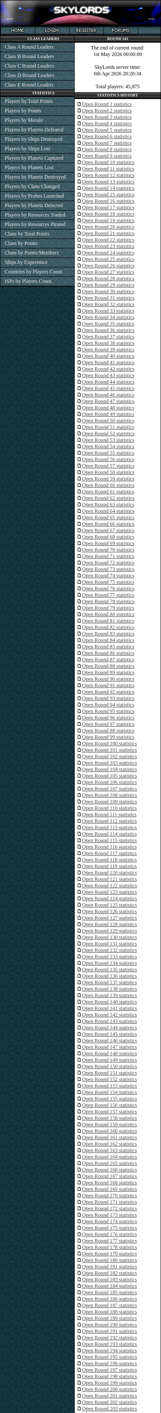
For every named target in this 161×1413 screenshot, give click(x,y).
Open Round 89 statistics (108, 672)
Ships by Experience (26, 262)
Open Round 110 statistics (109, 808)
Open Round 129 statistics (109, 931)
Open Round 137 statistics (109, 982)
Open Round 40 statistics (108, 356)
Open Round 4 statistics (107, 124)
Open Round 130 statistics (109, 937)
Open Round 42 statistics (108, 369)
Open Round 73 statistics (108, 569)
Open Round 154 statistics (109, 1092)
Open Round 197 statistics (109, 1370)
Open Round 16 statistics (108, 201)
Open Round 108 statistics (109, 795)
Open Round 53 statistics (108, 440)
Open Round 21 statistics (108, 233)
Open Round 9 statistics (107, 156)
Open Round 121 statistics (109, 879)
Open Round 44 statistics (108, 382)
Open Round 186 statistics (109, 1299)
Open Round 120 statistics (109, 873)
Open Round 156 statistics (109, 1105)
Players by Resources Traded (35, 215)
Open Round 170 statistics (109, 1196)
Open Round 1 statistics (107, 104)
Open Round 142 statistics (109, 1015)
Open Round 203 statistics (109, 1409)
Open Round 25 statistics (108, 259)
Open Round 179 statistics (109, 1254)
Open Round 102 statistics (109, 756)
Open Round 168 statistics (109, 1183)
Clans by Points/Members (32, 253)
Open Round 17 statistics (108, 208)
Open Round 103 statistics (109, 763)
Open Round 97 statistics (108, 724)
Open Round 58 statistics (108, 472)
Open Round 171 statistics (109, 1202)
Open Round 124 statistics (109, 899)
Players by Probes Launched (34, 196)
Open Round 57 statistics (108, 466)
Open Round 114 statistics (109, 834)
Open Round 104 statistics (109, 769)
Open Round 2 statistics (107, 111)
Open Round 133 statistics (109, 957)
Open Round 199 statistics (109, 1383)
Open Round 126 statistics (109, 911)
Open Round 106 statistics (109, 782)
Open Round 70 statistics (108, 550)
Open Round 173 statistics (109, 1215)
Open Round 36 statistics (108, 330)
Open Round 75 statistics (108, 582)
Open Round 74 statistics (108, 576)
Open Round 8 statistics (107, 149)
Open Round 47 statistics (108, 401)
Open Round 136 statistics (109, 976)
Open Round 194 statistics (109, 1351)
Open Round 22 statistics (108, 240)
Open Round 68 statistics (108, 537)
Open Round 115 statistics (109, 840)
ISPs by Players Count (28, 281)
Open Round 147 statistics (109, 1047)
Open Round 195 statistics (109, 1357)
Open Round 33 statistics (108, 311)
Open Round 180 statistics (109, 1260)
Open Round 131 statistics (109, 944)
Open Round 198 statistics (109, 1376)
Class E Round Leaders (29, 85)
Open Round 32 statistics (108, 304)
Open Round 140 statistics (109, 1002)
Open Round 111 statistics (109, 815)
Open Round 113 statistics (109, 827)
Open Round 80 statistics (108, 614)
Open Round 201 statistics (109, 1396)
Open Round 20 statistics (108, 227)
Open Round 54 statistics (108, 446)
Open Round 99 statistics (108, 737)
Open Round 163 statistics (109, 1150)
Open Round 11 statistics (108, 169)
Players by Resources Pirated (35, 224)
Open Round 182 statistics (109, 1273)
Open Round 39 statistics (108, 350)
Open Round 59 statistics (108, 479)
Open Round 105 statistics (109, 776)
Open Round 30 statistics (108, 291)
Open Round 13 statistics (108, 182)
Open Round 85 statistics (108, 647)
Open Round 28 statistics (108, 279)
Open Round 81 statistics (108, 621)
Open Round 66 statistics (108, 524)
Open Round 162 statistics (109, 1144)
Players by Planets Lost (29, 167)
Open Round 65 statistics (108, 517)
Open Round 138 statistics (109, 989)
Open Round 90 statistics (108, 679)
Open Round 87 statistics (108, 660)
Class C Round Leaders (29, 66)
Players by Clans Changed (32, 186)
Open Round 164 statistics (109, 1157)
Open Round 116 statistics (109, 847)
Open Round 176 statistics (109, 1234)
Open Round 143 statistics (109, 1021)
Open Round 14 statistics (108, 188)
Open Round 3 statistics (107, 117)
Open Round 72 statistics (108, 563)
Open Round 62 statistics (108, 498)
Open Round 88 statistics (108, 666)
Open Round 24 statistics (108, 253)
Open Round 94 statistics (108, 705)
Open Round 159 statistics (109, 1125)
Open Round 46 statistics (108, 395)
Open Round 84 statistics (108, 640)
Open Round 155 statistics (109, 1099)
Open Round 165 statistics (109, 1163)
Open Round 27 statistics (108, 272)
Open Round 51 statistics (108, 427)
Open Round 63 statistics (108, 505)
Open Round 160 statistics (109, 1131)
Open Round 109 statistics (109, 802)
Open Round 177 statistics (109, 1241)
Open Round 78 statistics (108, 601)
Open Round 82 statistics (108, 627)
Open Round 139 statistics (109, 995)
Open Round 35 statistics (108, 324)
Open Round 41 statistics (108, 362)
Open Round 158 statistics (109, 1118)
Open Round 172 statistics (109, 1208)
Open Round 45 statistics (108, 388)
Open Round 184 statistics (109, 1286)
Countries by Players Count (33, 272)
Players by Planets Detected (34, 205)
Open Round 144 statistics (109, 1028)
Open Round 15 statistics (108, 195)
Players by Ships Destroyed (33, 139)
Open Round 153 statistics (109, 1086)
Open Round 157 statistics (109, 1112)
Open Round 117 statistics (109, 853)
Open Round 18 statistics (108, 214)
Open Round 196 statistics (109, 1363)
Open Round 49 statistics (108, 414)
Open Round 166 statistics (109, 1170)
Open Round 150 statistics (109, 1066)
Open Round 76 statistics (108, 589)
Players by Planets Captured (34, 158)
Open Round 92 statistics (108, 692)
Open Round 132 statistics (109, 950)
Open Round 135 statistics (109, 970)
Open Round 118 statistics (109, 860)
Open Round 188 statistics (109, 1312)
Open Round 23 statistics (108, 246)
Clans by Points (21, 243)
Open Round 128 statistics (109, 924)
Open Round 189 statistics (109, 1318)
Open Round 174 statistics (109, 1221)
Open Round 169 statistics (109, 1189)
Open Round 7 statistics (107, 143)
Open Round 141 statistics (109, 1008)
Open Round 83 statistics (108, 634)
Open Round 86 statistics (108, 653)
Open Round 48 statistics (108, 408)
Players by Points (23, 111)
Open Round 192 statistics (109, 1338)
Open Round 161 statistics (109, 1137)
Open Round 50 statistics (108, 421)
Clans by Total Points (27, 234)
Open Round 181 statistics (109, 1267)
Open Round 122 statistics (109, 886)
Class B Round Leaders (29, 56)
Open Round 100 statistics (109, 744)
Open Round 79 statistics (108, 608)
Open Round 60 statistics (108, 485)
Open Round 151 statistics (109, 1073)
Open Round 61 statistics (108, 492)
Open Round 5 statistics (107, 130)
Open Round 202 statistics (109, 1402)
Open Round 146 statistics (109, 1041)
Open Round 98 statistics (108, 731)
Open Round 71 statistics (108, 556)
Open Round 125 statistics (109, 905)
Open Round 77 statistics (108, 595)
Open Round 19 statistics (108, 220)
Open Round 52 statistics (108, 434)
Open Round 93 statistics (108, 698)
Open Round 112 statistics (109, 821)
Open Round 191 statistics (109, 1331)
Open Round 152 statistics (109, 1079)
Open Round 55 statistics (108, 453)
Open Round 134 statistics (109, 963)
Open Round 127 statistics (109, 918)
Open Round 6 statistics (107, 136)
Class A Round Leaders (29, 47)
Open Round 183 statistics (109, 1280)
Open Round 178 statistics (109, 1247)
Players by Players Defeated (34, 130)
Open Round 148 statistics (109, 1053)
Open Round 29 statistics (108, 285)
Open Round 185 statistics (109, 1292)
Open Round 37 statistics (108, 337)
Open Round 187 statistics (109, 1305)
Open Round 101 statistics (109, 750)
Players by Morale (24, 120)
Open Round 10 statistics (108, 162)
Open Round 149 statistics (109, 1060)
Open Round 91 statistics (108, 685)
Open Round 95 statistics (108, 711)
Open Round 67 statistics (108, 530)
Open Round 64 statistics (108, 511)
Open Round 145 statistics (109, 1034)
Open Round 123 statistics (109, 892)
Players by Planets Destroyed (35, 177)
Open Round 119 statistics (109, 866)
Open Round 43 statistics (108, 375)
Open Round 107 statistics (109, 789)
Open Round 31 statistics (108, 298)
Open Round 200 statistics (109, 1389)
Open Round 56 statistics (108, 459)
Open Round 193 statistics (109, 1344)
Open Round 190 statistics (109, 1325)
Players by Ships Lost (27, 149)
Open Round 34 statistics (108, 317)
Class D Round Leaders (29, 75)
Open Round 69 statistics (108, 543)
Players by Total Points (29, 101)
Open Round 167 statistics (109, 1176)
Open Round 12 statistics (108, 175)
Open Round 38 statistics (108, 343)
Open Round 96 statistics (108, 718)
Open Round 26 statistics (108, 266)
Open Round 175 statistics (109, 1228)
